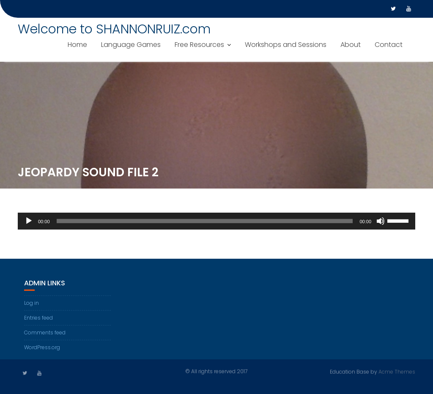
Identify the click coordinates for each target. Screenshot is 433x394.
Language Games (131, 44)
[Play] (29, 222)
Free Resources (199, 44)
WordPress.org (42, 348)
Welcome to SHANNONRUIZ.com (114, 29)
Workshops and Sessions (285, 44)
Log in (31, 303)
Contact (389, 44)
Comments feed (45, 333)
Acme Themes (396, 371)
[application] (216, 222)
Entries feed (38, 318)
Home (77, 44)
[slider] (205, 222)
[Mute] (380, 222)
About (350, 44)
